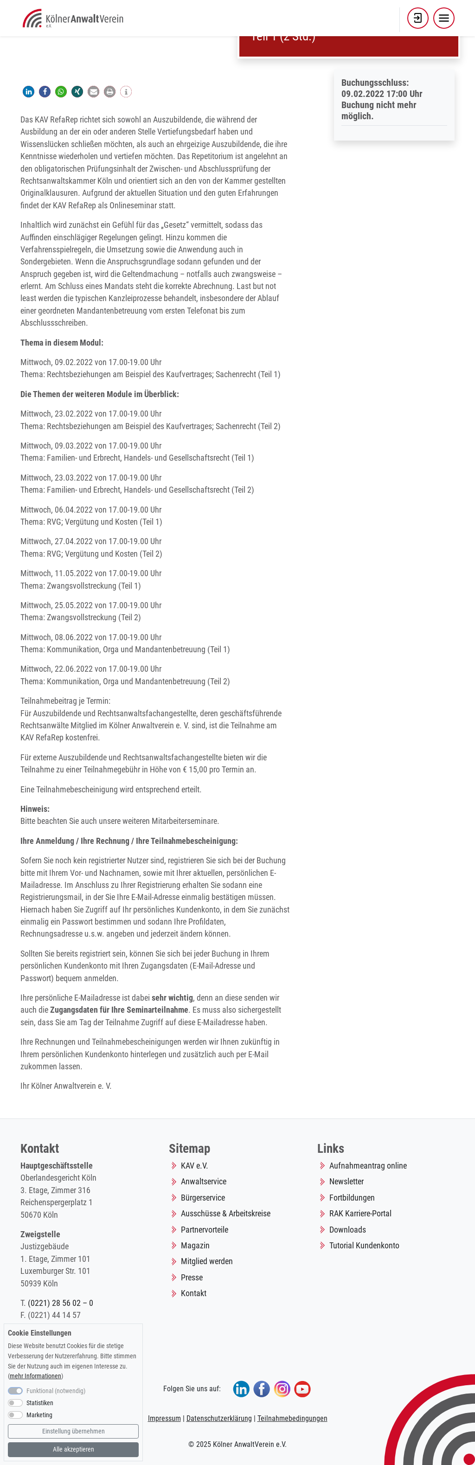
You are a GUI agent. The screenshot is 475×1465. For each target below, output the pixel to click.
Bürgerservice (203, 1197)
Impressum (164, 1418)
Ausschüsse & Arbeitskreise (225, 1213)
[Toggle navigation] (444, 18)
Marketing (39, 1415)
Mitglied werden (207, 1261)
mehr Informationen (35, 1376)
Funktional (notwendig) (55, 1391)
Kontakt (193, 1293)
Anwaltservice (203, 1181)
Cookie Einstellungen (39, 1333)
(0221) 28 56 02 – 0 (60, 1303)
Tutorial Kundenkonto (364, 1245)
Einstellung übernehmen (73, 1431)
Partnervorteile (204, 1229)
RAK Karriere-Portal (360, 1213)
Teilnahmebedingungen (292, 1418)
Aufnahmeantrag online (368, 1165)
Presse (192, 1277)
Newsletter (346, 1181)
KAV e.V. (194, 1165)
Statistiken (39, 1403)
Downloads (347, 1229)
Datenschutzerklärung (219, 1418)
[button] (418, 18)
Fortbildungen (352, 1197)
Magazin (195, 1245)
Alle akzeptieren (73, 1449)
